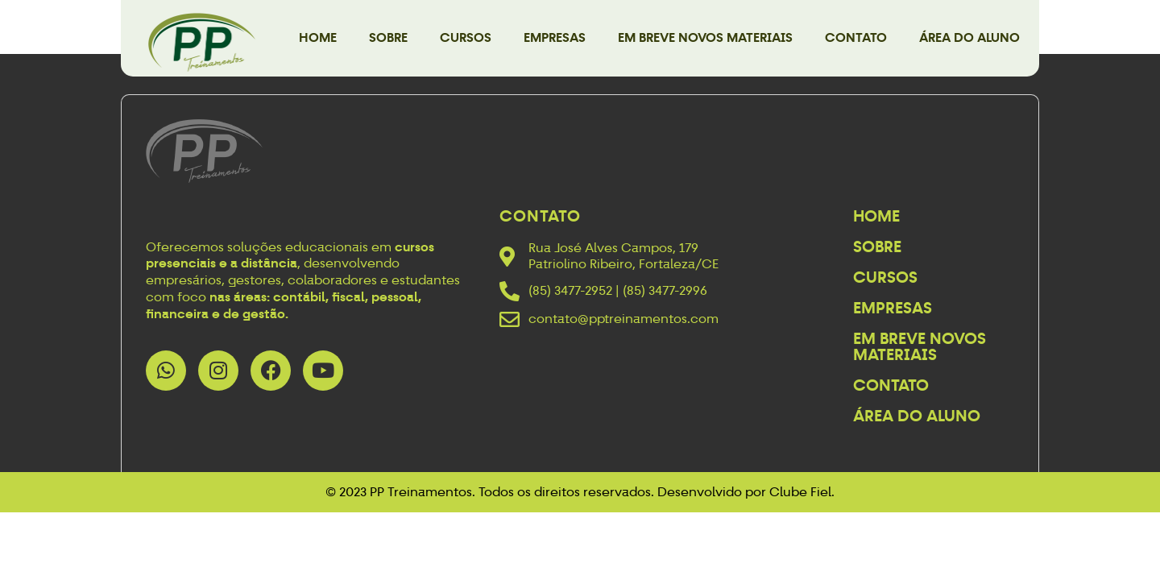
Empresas (555, 37)
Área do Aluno (969, 37)
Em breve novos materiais (705, 37)
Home (318, 37)
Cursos (465, 37)
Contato (856, 37)
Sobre (388, 37)
